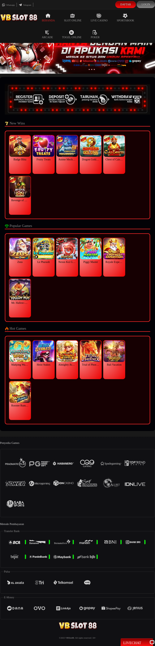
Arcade (47, 34)
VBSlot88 (70, 638)
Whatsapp (8, 5)
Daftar (125, 4)
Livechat (136, 642)
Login (146, 4)
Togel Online (72, 34)
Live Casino (99, 17)
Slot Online (72, 17)
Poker (95, 34)
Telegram (25, 5)
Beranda (48, 17)
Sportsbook (125, 17)
